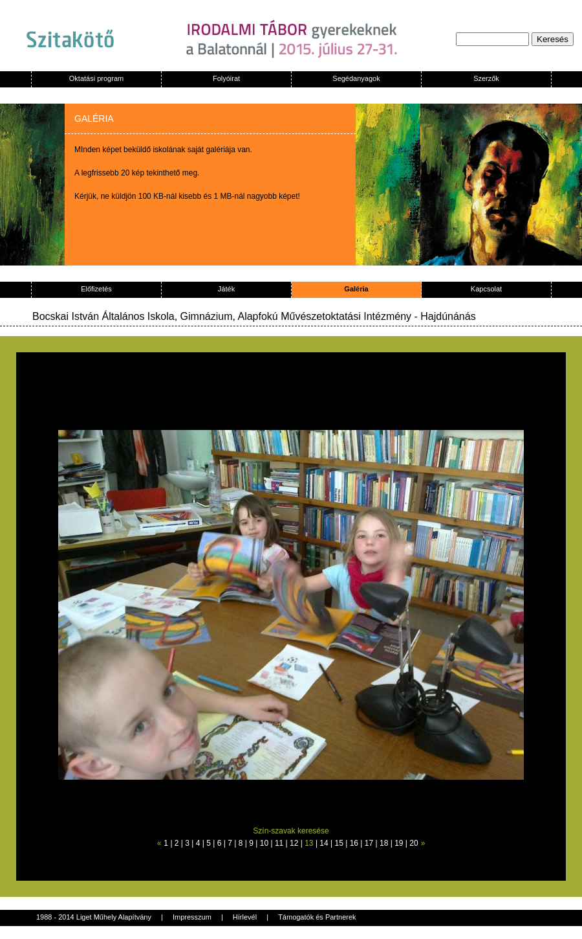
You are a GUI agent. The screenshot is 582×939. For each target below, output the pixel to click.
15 (339, 843)
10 (264, 843)
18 (384, 843)
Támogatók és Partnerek (317, 917)
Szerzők (486, 78)
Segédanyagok (356, 78)
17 (369, 843)
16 (354, 843)
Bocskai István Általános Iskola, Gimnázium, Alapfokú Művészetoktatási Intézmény (221, 316)
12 (294, 843)
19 (398, 843)
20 (413, 843)
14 (323, 843)
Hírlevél (245, 917)
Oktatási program (96, 78)
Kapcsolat (486, 289)
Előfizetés (96, 289)
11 (279, 843)
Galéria (356, 289)
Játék (226, 289)
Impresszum (192, 917)
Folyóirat (226, 78)
